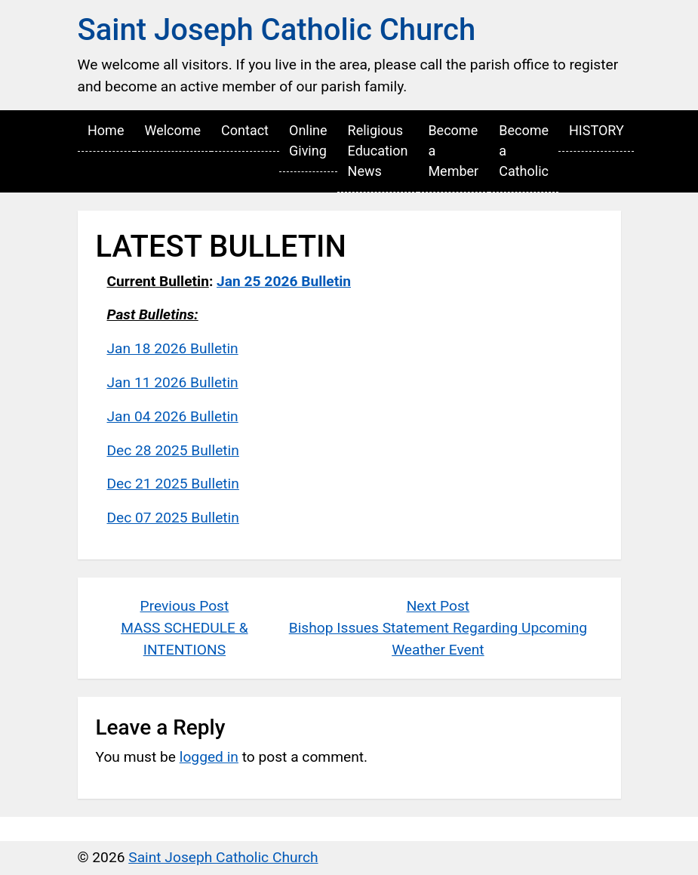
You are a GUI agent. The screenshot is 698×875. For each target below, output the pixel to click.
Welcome (172, 130)
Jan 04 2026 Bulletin (172, 416)
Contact (245, 130)
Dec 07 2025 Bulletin (173, 517)
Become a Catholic (524, 150)
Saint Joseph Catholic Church (277, 30)
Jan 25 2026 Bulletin (284, 281)
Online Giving (308, 140)
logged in (209, 757)
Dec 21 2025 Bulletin (173, 483)
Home (106, 130)
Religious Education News (378, 150)
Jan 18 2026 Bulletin (172, 348)
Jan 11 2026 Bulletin (172, 382)
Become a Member (453, 150)
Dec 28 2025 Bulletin (173, 450)
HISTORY (596, 130)
